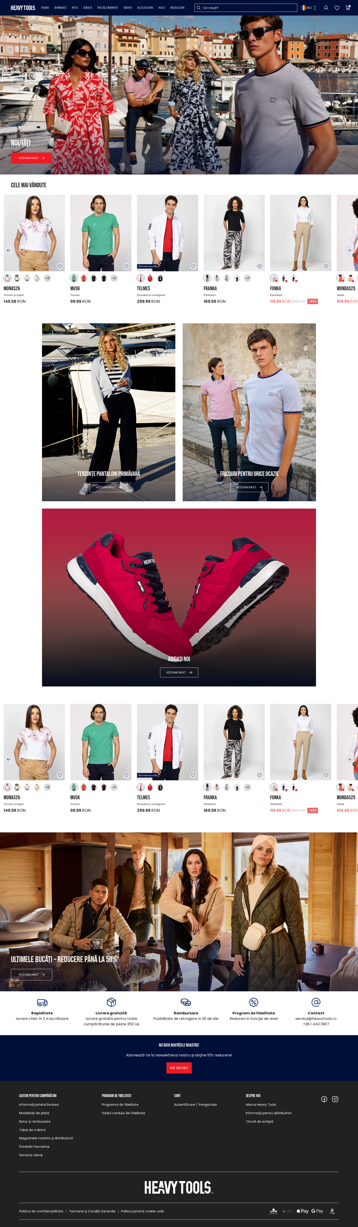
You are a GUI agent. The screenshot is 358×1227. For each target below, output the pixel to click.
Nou (161, 7)
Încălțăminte (107, 7)
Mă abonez (179, 1068)
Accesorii (145, 7)
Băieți (88, 7)
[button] (9, 250)
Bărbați (60, 7)
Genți (128, 7)
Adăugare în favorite (60, 266)
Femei (45, 7)
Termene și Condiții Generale (92, 1211)
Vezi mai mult (28, 158)
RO (306, 8)
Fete (75, 7)
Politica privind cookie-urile (142, 1211)
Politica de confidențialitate (41, 1211)
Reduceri (177, 7)
